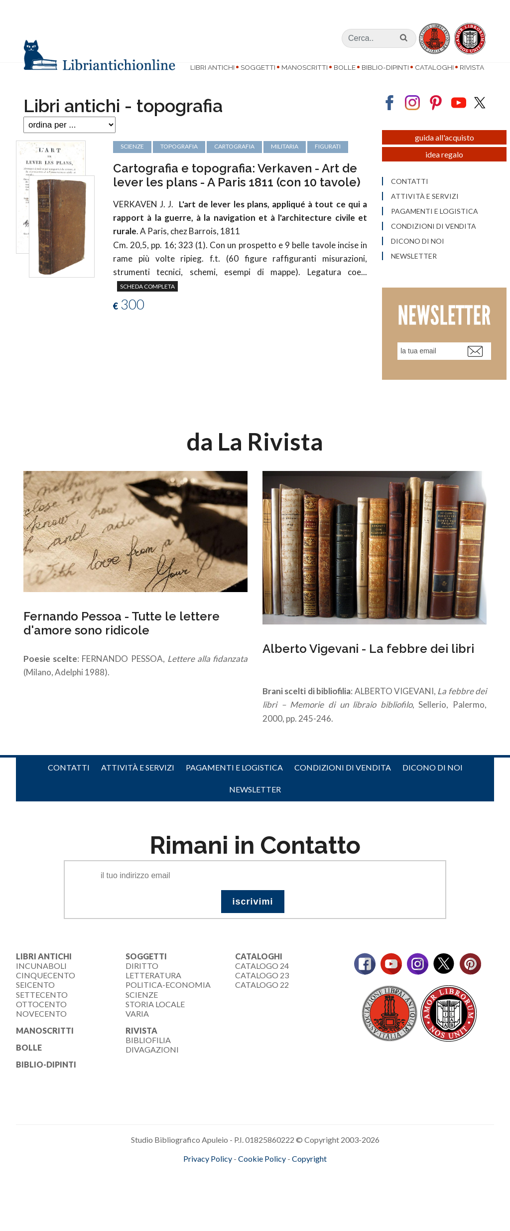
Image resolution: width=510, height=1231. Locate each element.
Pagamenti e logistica (234, 788)
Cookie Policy (262, 1179)
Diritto (142, 986)
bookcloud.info (273, 1196)
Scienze (142, 1015)
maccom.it (225, 1196)
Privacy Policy (207, 1179)
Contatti (69, 788)
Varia (137, 1034)
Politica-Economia (168, 1005)
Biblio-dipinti (385, 67)
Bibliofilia (148, 1061)
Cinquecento (45, 996)
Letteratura (153, 996)
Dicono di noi (432, 788)
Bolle (345, 67)
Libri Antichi (212, 67)
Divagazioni (152, 1071)
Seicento (35, 1005)
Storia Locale (155, 1025)
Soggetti (258, 67)
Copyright (309, 1179)
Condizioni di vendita (342, 788)
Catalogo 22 (262, 1005)
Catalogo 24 (262, 986)
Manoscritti (304, 67)
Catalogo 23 (262, 996)
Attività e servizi (137, 788)
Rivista (472, 67)
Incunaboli (41, 986)
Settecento (42, 1015)
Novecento (41, 1034)
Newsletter (255, 810)
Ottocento (41, 1025)
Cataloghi (434, 67)
